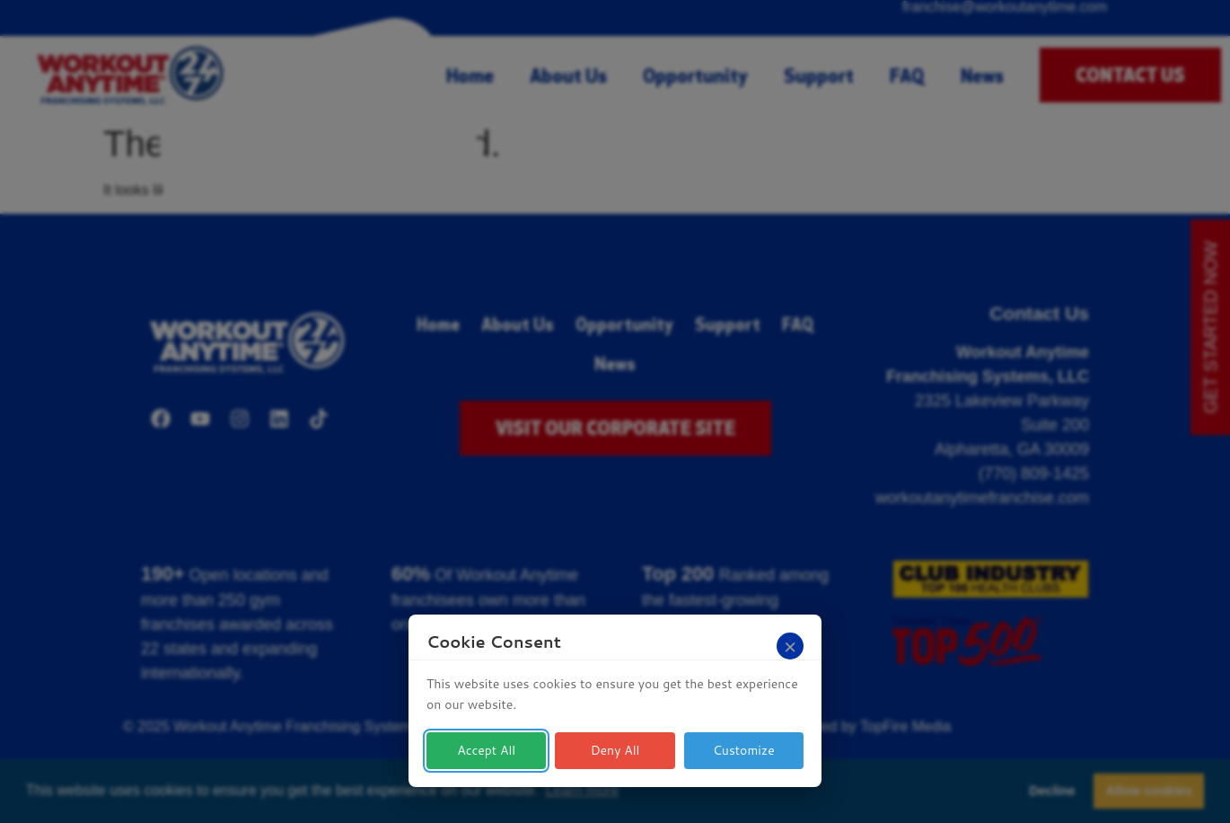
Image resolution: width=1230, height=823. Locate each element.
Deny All (615, 750)
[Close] (790, 646)
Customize (744, 750)
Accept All (486, 750)
